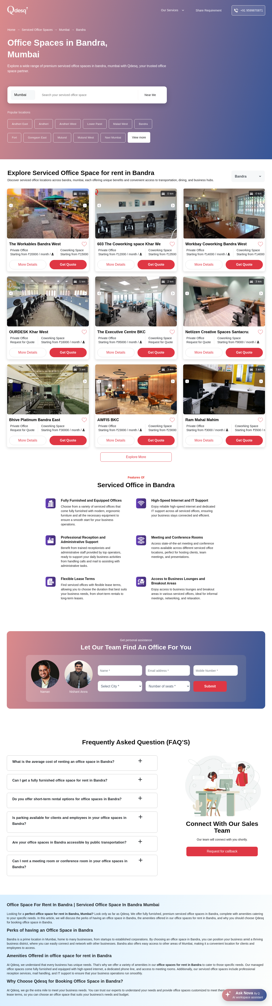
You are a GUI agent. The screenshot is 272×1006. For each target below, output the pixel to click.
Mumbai (64, 30)
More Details (27, 264)
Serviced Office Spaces (37, 30)
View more (139, 137)
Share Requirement (209, 10)
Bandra (81, 30)
